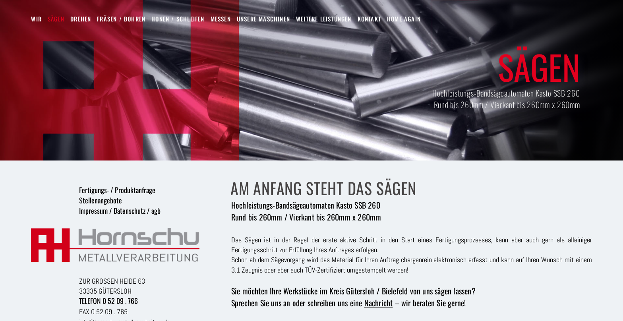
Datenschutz (129, 210)
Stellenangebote (100, 200)
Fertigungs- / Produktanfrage (117, 190)
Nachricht (378, 303)
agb (156, 210)
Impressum (93, 210)
